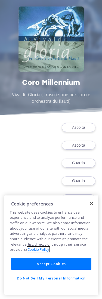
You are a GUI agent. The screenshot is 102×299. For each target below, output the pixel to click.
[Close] (91, 204)
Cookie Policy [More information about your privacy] (38, 249)
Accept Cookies (51, 263)
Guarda (78, 163)
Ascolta (78, 127)
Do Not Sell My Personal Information (51, 278)
